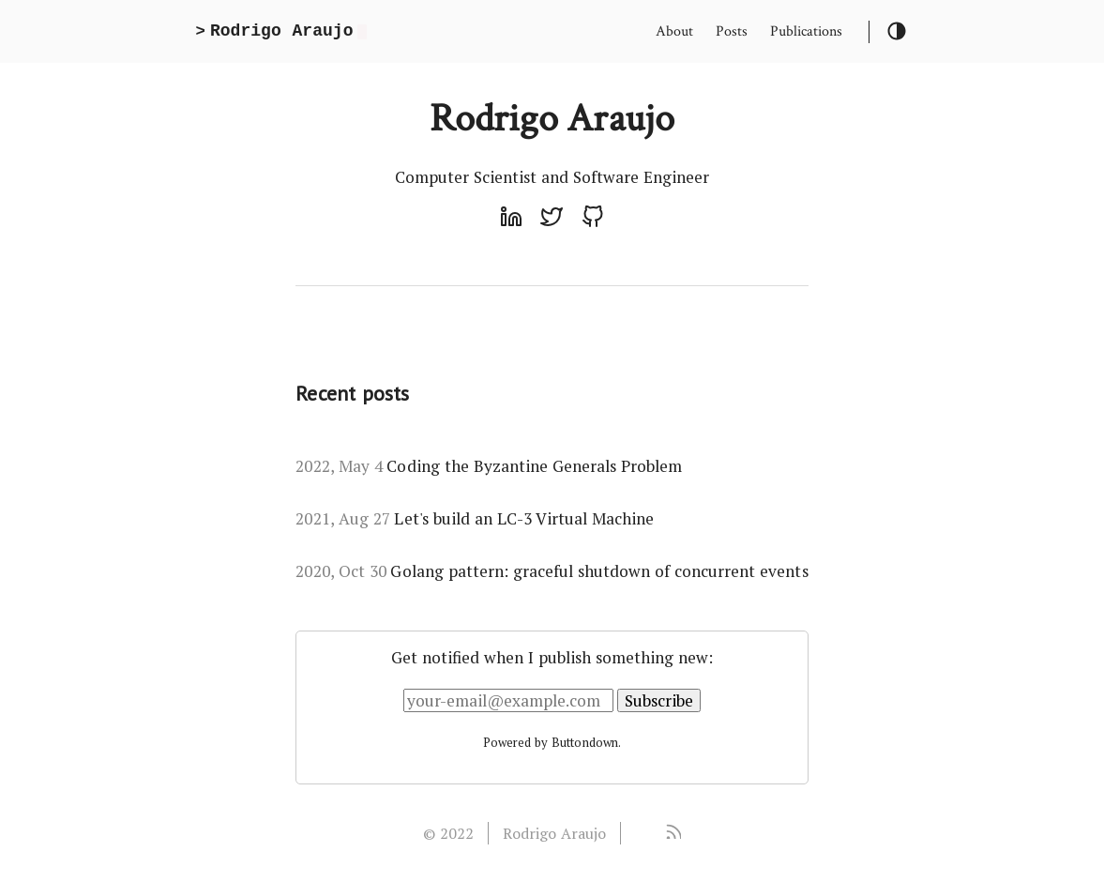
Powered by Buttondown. (552, 742)
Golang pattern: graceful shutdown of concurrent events (551, 571)
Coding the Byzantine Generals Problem (488, 466)
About (674, 31)
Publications (806, 31)
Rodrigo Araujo (554, 833)
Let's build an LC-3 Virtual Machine (474, 518)
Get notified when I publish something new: (552, 657)
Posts (732, 31)
